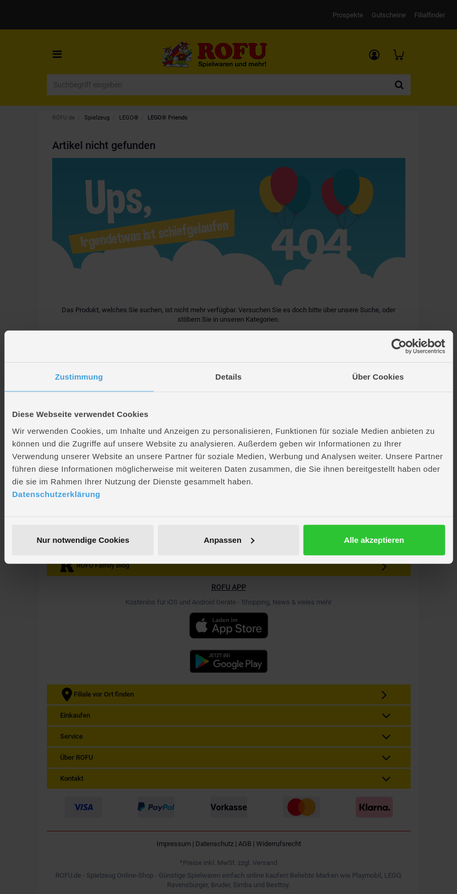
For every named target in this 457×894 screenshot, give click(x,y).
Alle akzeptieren (374, 539)
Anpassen (228, 539)
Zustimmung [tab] (79, 376)
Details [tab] (229, 376)
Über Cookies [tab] (378, 376)
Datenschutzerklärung (56, 493)
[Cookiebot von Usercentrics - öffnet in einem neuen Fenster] (399, 346)
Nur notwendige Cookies (82, 539)
